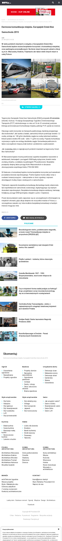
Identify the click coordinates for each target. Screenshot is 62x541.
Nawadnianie (8, 375)
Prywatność (26, 515)
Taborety (27, 438)
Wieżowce (47, 460)
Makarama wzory (51, 373)
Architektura (51, 500)
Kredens (27, 428)
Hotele (45, 462)
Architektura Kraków (9, 455)
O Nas (12, 515)
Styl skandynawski (10, 408)
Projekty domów (30, 371)
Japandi (27, 408)
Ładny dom (10, 500)
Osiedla (25, 455)
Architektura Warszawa (10, 453)
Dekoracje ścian (51, 371)
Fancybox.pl (35, 519)
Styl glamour (8, 406)
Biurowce (25, 460)
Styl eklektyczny (30, 401)
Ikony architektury (49, 453)
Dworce (25, 462)
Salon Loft (49, 411)
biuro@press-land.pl (40, 479)
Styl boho (7, 401)
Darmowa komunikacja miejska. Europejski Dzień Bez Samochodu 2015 (27, 22)
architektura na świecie (16, 20)
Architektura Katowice (10, 462)
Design (43, 500)
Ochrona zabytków (9, 487)
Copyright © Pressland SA (31, 512)
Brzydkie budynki (8, 465)
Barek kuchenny (30, 431)
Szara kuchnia (8, 428)
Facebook (31, 504)
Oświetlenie (49, 383)
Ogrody (30, 500)
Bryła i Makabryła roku (10, 484)
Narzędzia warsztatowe (27, 374)
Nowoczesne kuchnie (7, 436)
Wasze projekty (7, 482)
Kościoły (46, 458)
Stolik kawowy (29, 433)
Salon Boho (49, 408)
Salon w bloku (50, 404)
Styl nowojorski (30, 406)
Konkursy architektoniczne (11, 491)
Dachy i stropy (29, 384)
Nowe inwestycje (49, 465)
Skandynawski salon (52, 406)
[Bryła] (6, 2)
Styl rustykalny (8, 411)
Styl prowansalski (10, 416)
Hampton (6, 404)
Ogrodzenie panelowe (27, 378)
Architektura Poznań (9, 460)
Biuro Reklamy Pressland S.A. (44, 482)
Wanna (47, 380)
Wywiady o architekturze (48, 468)
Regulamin (34, 515)
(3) (31, 107)
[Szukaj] (53, 2)
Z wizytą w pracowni (9, 489)
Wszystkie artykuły (46, 515)
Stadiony (25, 458)
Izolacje (27, 382)
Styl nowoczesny (30, 411)
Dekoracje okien (51, 375)
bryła (3, 20)
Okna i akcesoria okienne (29, 388)
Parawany (27, 435)
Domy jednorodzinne (30, 453)
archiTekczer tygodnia (10, 479)
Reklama (18, 515)
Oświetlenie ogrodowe (7, 372)
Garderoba (49, 378)
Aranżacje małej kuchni (8, 432)
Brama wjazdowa (30, 391)
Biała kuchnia (8, 426)
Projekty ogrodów (10, 377)
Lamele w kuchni (9, 439)
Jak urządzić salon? (52, 401)
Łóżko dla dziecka (31, 426)
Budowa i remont (21, 500)
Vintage (27, 404)
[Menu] (59, 2)
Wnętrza (37, 500)
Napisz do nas (38, 484)
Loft (5, 413)
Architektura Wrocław (9, 458)
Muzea (45, 455)
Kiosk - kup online (31, 12)
